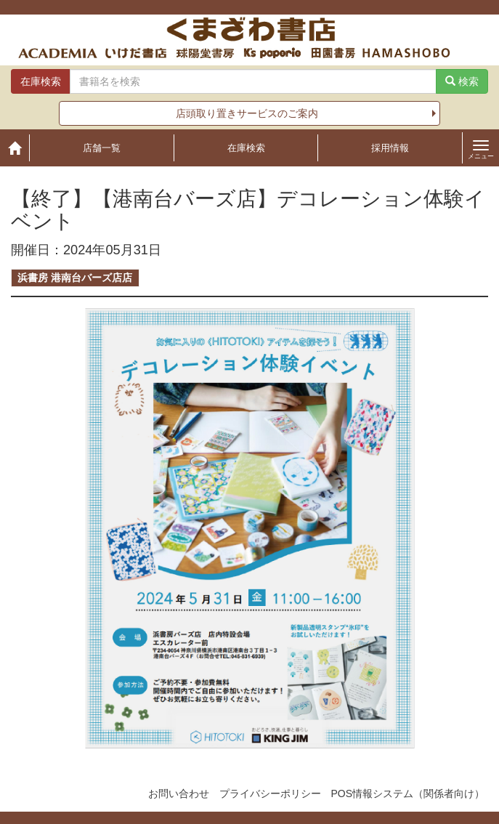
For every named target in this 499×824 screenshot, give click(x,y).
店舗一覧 (102, 147)
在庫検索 (246, 147)
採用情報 (390, 147)
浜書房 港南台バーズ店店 (74, 277)
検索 (462, 81)
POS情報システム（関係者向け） (407, 793)
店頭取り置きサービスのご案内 (247, 113)
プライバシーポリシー (270, 793)
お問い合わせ (178, 793)
